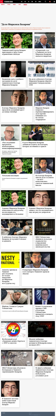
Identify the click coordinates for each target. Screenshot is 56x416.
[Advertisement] (28, 15)
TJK (28, 1)
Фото (20, 4)
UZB (35, 1)
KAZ (21, 1)
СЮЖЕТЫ (25, 4)
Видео (14, 4)
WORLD (40, 1)
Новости (2, 4)
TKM (32, 1)
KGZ (25, 1)
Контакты (3, 412)
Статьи (8, 4)
